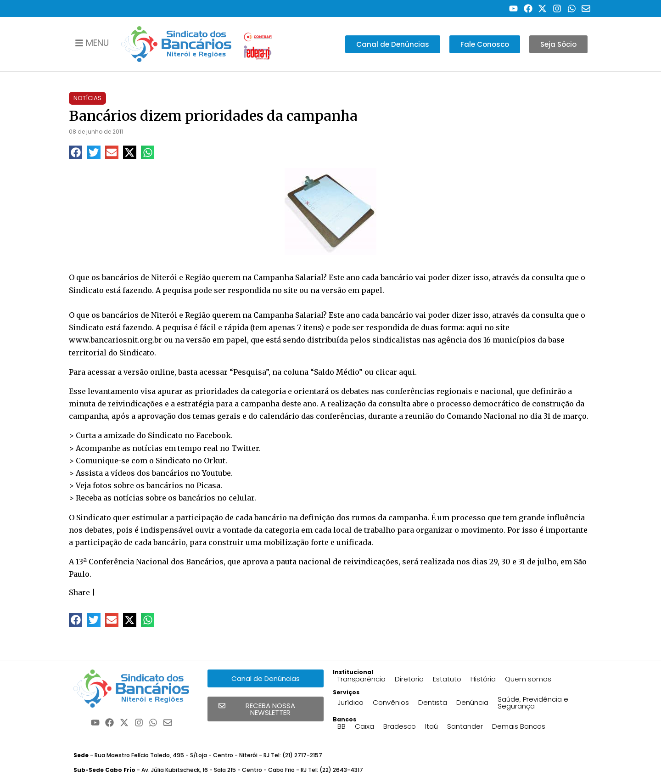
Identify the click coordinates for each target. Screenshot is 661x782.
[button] (75, 152)
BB (341, 726)
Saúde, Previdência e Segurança (533, 702)
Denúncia (472, 702)
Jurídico (350, 702)
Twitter (245, 448)
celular (241, 497)
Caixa (364, 726)
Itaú (431, 726)
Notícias (87, 98)
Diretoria (409, 679)
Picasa (208, 485)
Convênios (391, 702)
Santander (465, 726)
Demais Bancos (518, 726)
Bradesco (399, 726)
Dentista (432, 702)
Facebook (213, 435)
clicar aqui (395, 372)
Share (79, 592)
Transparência (361, 679)
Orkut (214, 460)
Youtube (216, 473)
